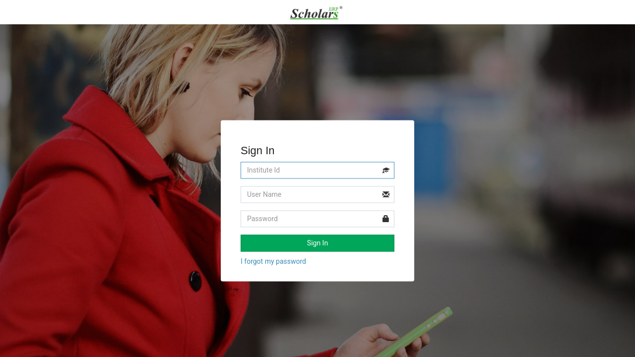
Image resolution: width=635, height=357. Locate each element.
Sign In (317, 243)
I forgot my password (273, 262)
